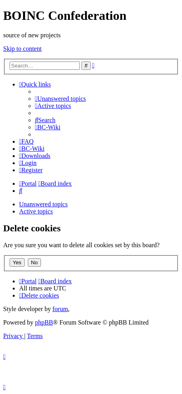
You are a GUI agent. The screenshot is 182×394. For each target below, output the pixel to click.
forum (60, 309)
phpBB (44, 322)
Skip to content (22, 48)
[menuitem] (60, 98)
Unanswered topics (43, 204)
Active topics (36, 211)
